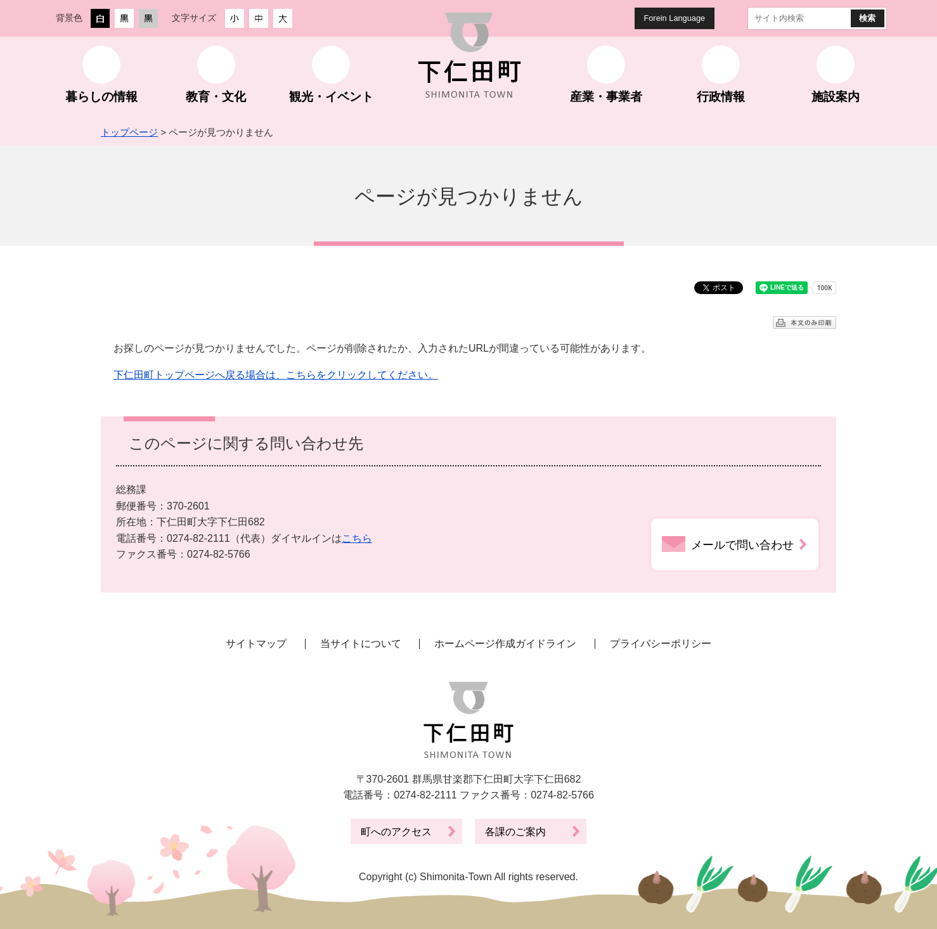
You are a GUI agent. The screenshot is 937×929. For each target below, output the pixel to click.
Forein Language (674, 18)
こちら (357, 538)
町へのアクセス (396, 831)
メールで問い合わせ (742, 545)
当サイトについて (360, 643)
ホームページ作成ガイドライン (505, 643)
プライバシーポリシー (660, 643)
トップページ (129, 132)
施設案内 (835, 96)
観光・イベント (331, 96)
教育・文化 (216, 96)
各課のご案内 (515, 831)
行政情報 (721, 96)
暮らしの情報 (101, 96)
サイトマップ (256, 643)
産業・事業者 (606, 96)
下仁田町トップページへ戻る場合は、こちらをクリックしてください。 (275, 374)
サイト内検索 (737, 18)
